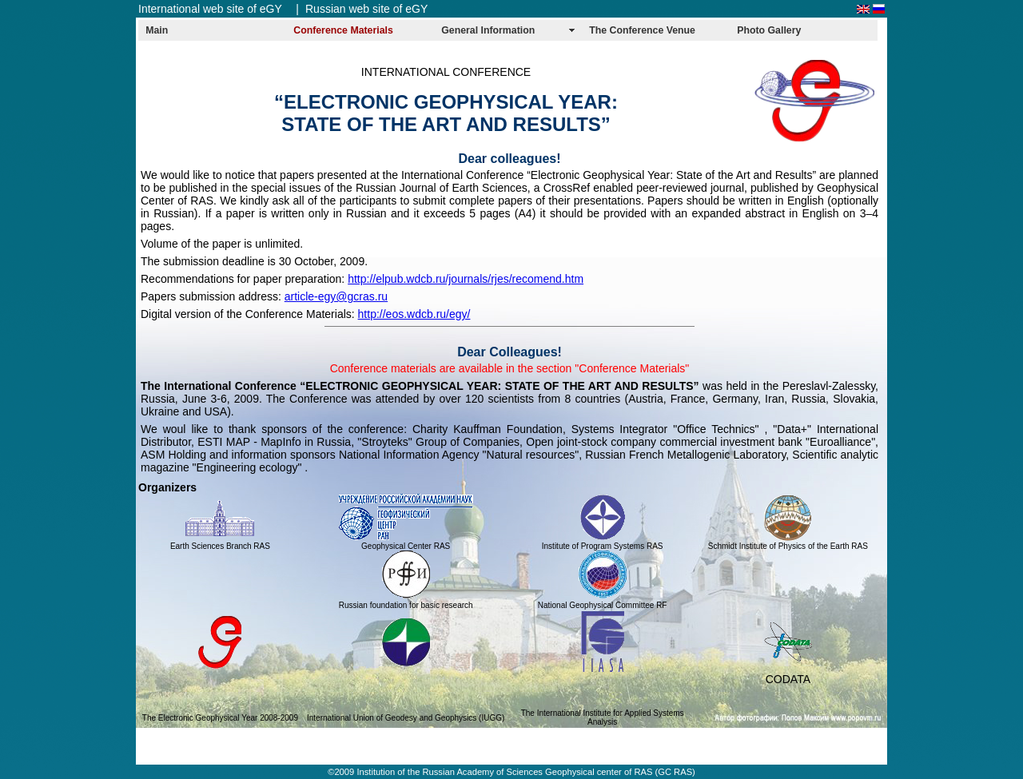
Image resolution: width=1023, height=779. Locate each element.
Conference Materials (343, 30)
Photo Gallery (769, 30)
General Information (488, 30)
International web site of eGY (210, 8)
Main (156, 30)
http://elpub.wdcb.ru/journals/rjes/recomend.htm (465, 278)
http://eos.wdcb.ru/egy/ (414, 314)
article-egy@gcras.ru (336, 296)
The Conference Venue (642, 30)
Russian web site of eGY (366, 8)
